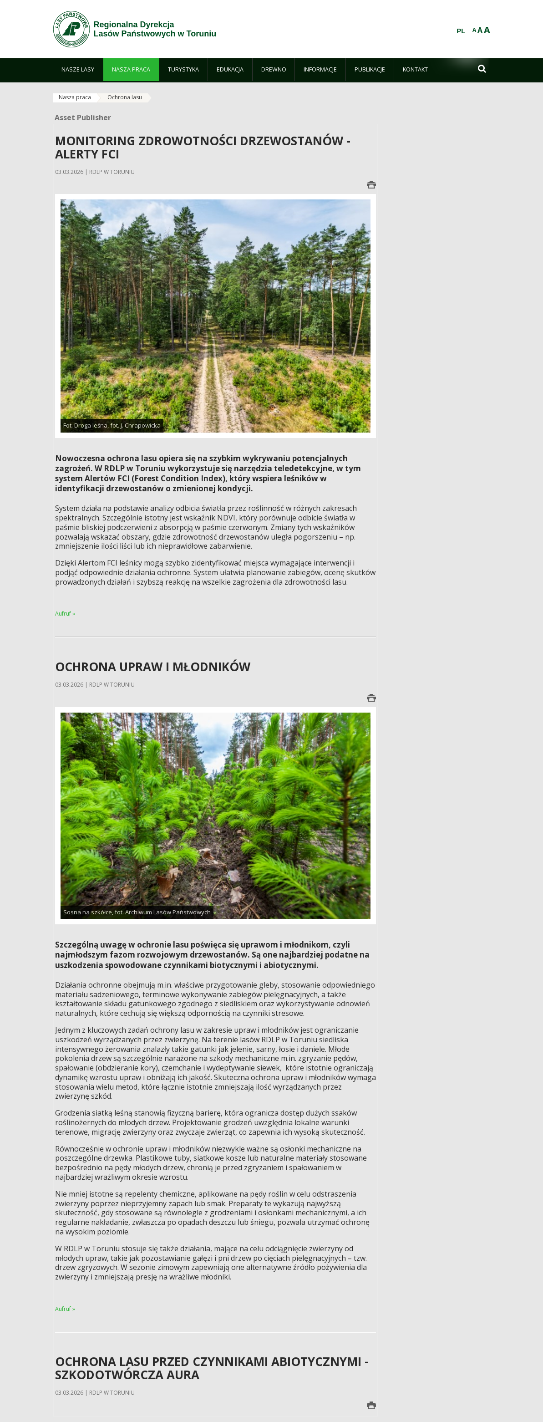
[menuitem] (78, 69)
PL (461, 31)
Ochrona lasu (124, 97)
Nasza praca (75, 97)
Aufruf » (65, 613)
